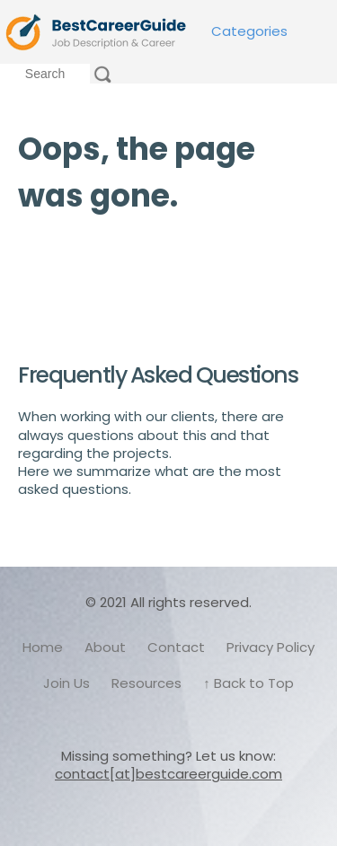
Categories (249, 31)
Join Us (66, 683)
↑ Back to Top (248, 683)
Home (42, 647)
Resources (146, 683)
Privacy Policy (270, 647)
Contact (176, 647)
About (105, 647)
